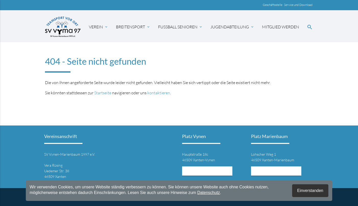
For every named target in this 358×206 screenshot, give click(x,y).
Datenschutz (208, 192)
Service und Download (298, 5)
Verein (98, 26)
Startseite (102, 92)
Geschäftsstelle (273, 5)
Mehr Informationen (207, 171)
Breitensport (133, 26)
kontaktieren (158, 92)
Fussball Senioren (180, 26)
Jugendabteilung (232, 26)
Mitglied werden (280, 26)
